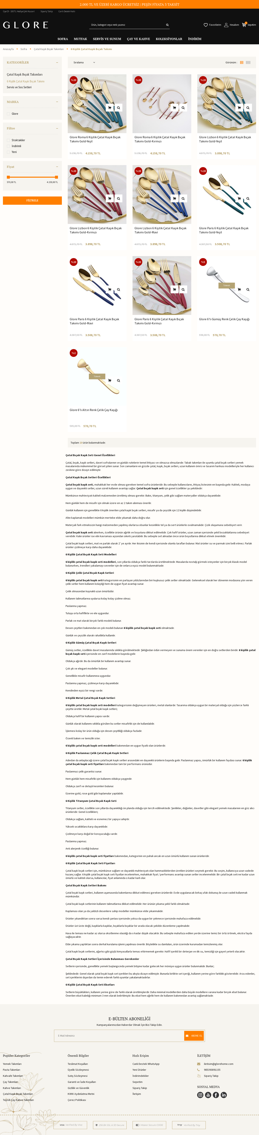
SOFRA (63, 39)
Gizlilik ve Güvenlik (78, 1088)
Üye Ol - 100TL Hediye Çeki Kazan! (19, 11)
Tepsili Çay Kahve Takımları (18, 1100)
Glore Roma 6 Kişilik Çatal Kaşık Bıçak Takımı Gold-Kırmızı (159, 139)
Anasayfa (8, 49)
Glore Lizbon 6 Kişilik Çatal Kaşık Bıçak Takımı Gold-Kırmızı (96, 230)
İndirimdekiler (141, 1076)
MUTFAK (80, 39)
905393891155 (208, 1069)
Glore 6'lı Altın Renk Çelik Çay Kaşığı (94, 410)
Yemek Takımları (12, 1064)
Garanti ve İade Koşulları (82, 1082)
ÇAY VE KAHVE (138, 39)
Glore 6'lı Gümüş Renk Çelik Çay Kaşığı (224, 319)
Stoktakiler (16, 140)
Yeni (12, 152)
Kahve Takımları (12, 1088)
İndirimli (14, 146)
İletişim (137, 1094)
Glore (12, 114)
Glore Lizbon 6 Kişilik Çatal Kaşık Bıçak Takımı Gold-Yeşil (225, 139)
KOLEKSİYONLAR (169, 39)
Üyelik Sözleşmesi (78, 1069)
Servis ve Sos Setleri (19, 87)
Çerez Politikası (77, 1100)
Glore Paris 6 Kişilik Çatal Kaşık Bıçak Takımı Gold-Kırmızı (159, 321)
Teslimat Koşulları (78, 1064)
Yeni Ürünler (139, 1069)
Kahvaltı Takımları (13, 1076)
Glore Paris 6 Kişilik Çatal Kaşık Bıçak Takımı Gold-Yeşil (223, 230)
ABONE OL (192, 1035)
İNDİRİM (194, 39)
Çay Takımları (10, 1082)
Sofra (24, 49)
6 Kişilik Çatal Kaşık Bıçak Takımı (25, 81)
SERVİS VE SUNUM (107, 39)
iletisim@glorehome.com (215, 1064)
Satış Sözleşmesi (78, 1076)
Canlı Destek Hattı (67, 11)
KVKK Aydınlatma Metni (81, 1094)
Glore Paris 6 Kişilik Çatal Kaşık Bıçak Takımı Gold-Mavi (94, 321)
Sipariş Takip (47, 11)
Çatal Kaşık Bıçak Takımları (49, 49)
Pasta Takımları (11, 1069)
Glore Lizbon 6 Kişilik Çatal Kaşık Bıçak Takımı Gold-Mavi (160, 230)
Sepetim (138, 1082)
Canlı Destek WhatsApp (146, 1064)
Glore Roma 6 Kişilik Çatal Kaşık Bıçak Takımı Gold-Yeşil (95, 139)
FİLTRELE (32, 201)
